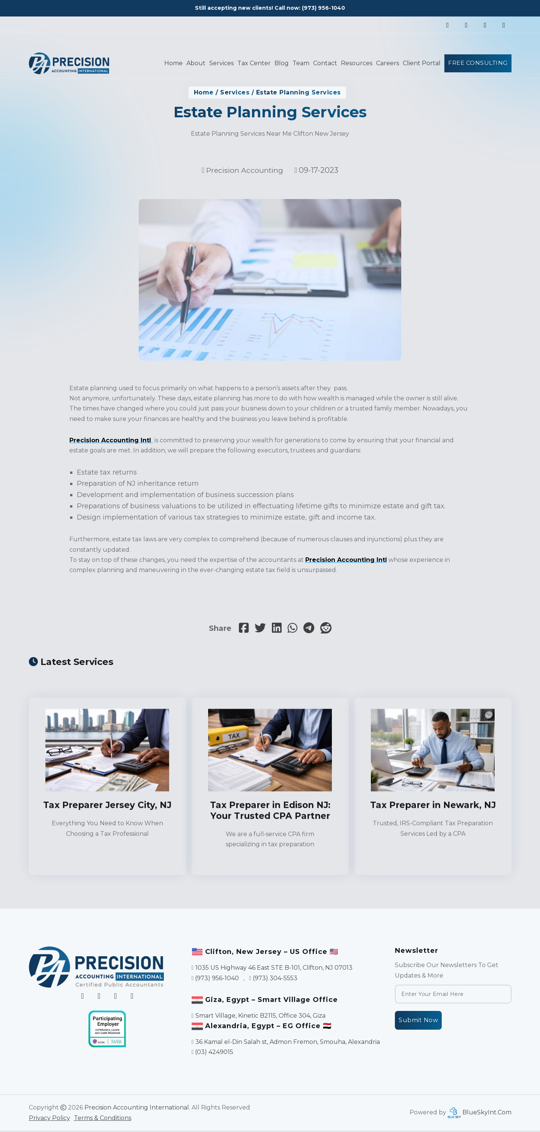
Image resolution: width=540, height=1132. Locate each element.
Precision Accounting (245, 170)
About (193, 63)
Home (171, 63)
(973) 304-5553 (275, 979)
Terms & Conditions (102, 1119)
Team (298, 63)
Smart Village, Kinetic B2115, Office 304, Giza (260, 1017)
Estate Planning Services (298, 92)
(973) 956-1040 (323, 7)
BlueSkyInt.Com (487, 1113)
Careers (385, 63)
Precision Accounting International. (137, 1109)
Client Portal (419, 63)
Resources (354, 63)
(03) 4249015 (214, 1053)
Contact (322, 63)
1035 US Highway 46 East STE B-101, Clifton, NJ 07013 (273, 969)
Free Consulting (477, 62)
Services (219, 63)
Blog (279, 63)
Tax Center (251, 63)
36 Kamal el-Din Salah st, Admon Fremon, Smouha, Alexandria (287, 1043)
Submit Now (418, 1022)
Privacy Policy (49, 1119)
